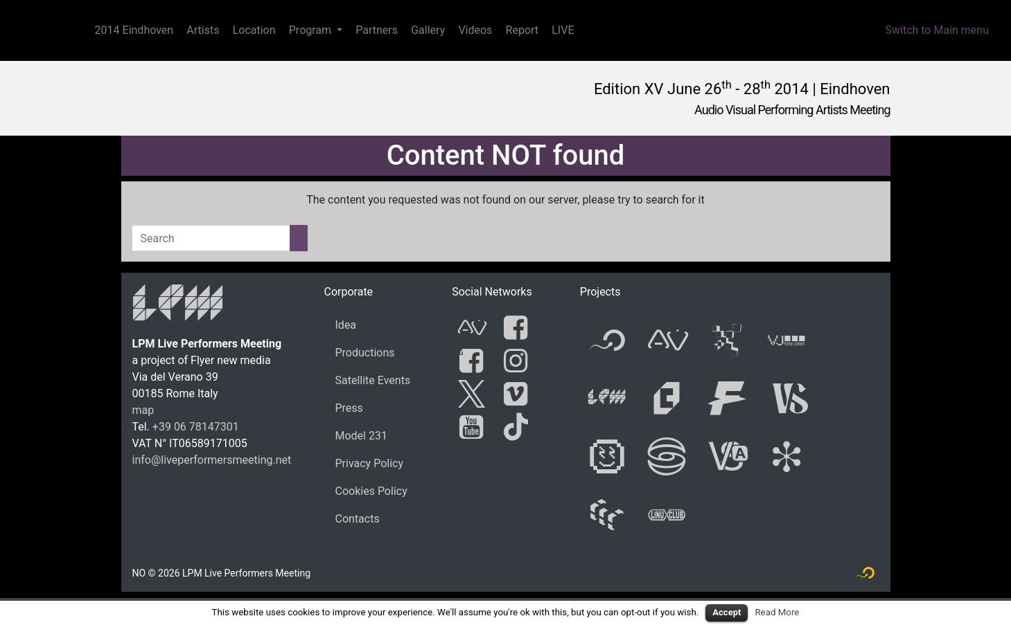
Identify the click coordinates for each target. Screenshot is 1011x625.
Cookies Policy (371, 491)
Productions (365, 352)
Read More (777, 612)
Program (310, 30)
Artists (202, 30)
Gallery (428, 30)
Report (522, 30)
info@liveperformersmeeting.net (212, 460)
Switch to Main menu (937, 30)
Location (254, 30)
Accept (726, 612)
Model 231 (361, 435)
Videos (475, 30)
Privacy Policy (369, 463)
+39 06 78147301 (195, 426)
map (143, 410)
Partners (376, 30)
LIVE (563, 30)
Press (349, 408)
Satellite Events (373, 380)
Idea (346, 325)
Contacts (357, 518)
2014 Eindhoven (134, 30)
